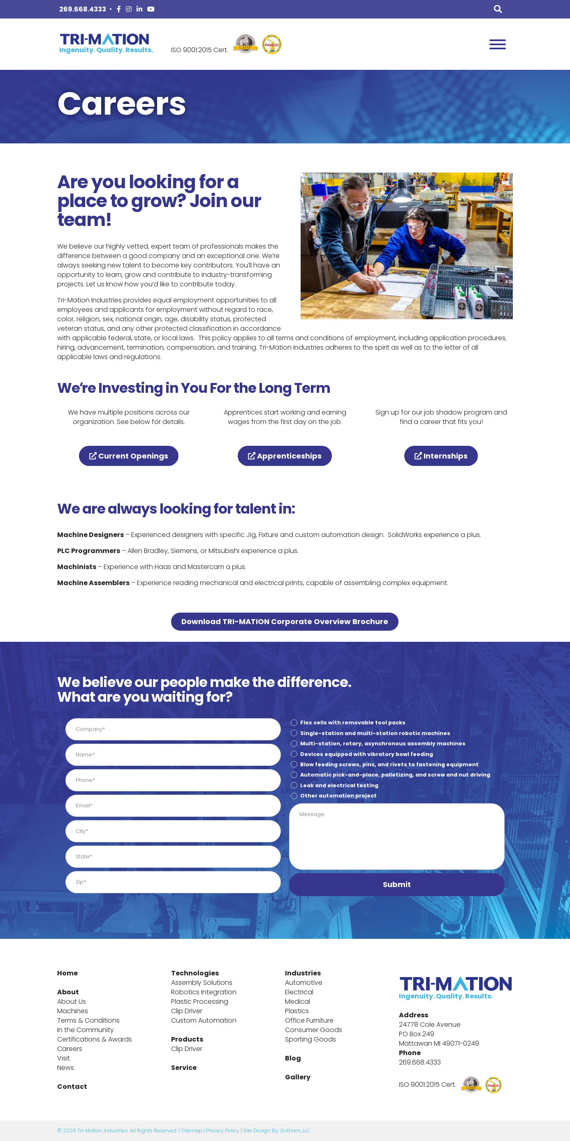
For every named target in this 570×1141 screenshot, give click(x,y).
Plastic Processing (199, 1001)
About (68, 992)
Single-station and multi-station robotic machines (375, 733)
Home (67, 973)
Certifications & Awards (94, 1039)
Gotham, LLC (295, 1130)
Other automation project (338, 795)
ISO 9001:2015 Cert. (199, 50)
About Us (71, 1001)
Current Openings (128, 456)
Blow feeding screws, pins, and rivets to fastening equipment (389, 764)
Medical (297, 1001)
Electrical (299, 992)
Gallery (297, 1077)
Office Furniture (309, 1020)
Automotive (303, 982)
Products (187, 1039)
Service (184, 1067)
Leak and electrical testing (339, 785)
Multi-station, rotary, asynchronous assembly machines (383, 743)
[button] (397, 884)
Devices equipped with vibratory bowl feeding (366, 753)
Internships (441, 456)
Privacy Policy (222, 1130)
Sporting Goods (310, 1039)
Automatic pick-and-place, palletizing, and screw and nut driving (395, 774)
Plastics (297, 1011)
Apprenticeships (285, 456)
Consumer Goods (313, 1030)
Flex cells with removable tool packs (352, 722)
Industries (303, 973)
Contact (72, 1086)
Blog (293, 1058)
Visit (63, 1058)
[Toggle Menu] (497, 44)
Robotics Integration (203, 992)
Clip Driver (186, 1011)
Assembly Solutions (201, 982)
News (65, 1067)
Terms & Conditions (88, 1020)
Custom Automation (203, 1020)
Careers (69, 1048)
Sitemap (191, 1130)
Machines (72, 1011)
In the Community (85, 1030)
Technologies (195, 973)
